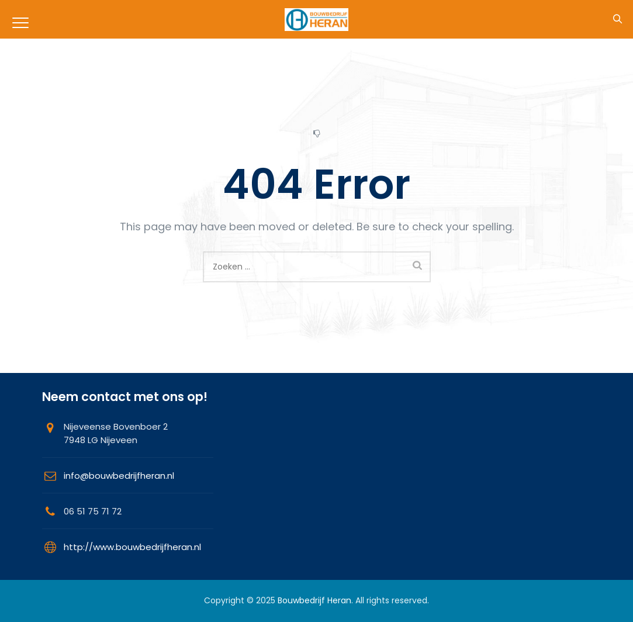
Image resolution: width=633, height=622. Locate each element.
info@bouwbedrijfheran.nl (119, 475)
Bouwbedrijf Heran (314, 600)
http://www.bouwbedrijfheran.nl (132, 547)
